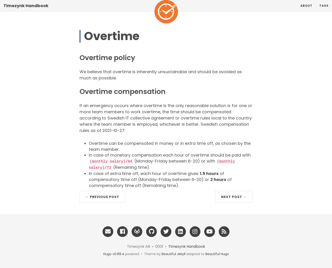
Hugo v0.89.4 (113, 254)
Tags (324, 10)
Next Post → (233, 197)
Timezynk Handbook (25, 10)
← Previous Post (102, 197)
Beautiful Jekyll (173, 254)
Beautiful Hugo (217, 254)
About (306, 10)
